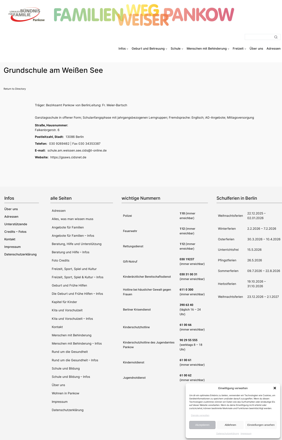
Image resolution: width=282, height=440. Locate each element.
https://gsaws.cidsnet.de (68, 157)
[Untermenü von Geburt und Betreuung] (166, 48)
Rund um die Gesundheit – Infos (75, 360)
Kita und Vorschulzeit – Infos (72, 318)
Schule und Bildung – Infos (71, 377)
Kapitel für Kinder (64, 302)
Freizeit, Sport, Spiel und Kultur (74, 269)
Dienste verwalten (200, 415)
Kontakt (57, 327)
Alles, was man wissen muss (72, 219)
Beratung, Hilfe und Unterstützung (76, 244)
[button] (275, 388)
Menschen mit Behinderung (71, 335)
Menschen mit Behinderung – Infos (77, 343)
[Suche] (263, 37)
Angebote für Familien (68, 227)
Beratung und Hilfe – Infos (70, 252)
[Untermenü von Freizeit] (245, 48)
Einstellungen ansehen (261, 424)
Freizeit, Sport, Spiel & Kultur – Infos (77, 277)
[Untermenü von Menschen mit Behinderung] (228, 48)
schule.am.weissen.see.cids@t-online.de (77, 150)
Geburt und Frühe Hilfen (69, 285)
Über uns (58, 385)
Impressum (246, 433)
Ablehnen (230, 424)
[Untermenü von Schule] (182, 48)
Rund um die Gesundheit (70, 352)
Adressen (59, 210)
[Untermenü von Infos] (127, 48)
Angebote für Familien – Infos (73, 235)
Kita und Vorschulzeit (67, 310)
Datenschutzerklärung (227, 433)
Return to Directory (15, 88)
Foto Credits (60, 260)
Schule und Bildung (66, 368)
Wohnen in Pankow (65, 393)
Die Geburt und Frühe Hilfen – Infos (77, 293)
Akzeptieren (202, 424)
